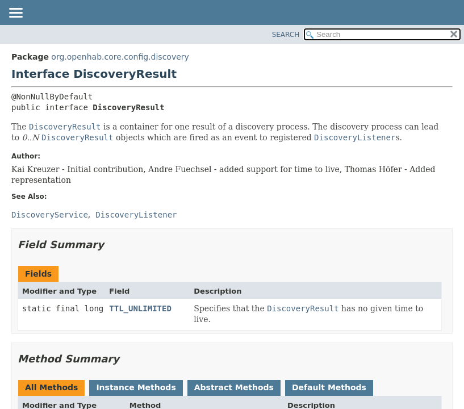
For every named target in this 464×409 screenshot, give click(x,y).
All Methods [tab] (51, 387)
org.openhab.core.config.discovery (120, 56)
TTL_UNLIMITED (140, 308)
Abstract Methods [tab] (234, 387)
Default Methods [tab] (329, 387)
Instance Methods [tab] (135, 387)
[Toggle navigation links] (15, 14)
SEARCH (286, 35)
